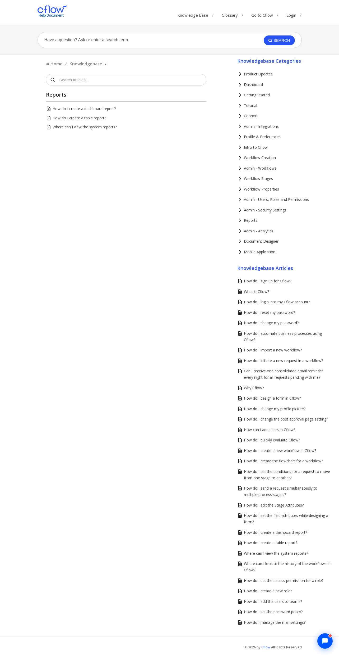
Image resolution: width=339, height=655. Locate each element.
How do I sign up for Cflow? (267, 280)
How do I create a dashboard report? (84, 108)
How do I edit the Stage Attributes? (274, 505)
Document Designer (261, 241)
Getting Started (257, 94)
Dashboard (253, 84)
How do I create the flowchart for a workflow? (283, 460)
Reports (250, 220)
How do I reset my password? (269, 312)
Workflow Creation (260, 157)
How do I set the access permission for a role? (283, 580)
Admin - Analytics (258, 230)
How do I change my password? (271, 322)
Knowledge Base (192, 13)
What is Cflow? (256, 291)
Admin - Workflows (260, 168)
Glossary (230, 13)
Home (56, 64)
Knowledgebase (85, 64)
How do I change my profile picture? (274, 408)
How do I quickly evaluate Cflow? (272, 439)
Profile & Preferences (262, 136)
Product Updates (258, 73)
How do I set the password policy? (273, 611)
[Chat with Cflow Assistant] (325, 641)
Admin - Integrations (261, 126)
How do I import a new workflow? (273, 350)
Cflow (266, 647)
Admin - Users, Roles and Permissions (276, 199)
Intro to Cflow (256, 147)
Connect (251, 115)
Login (291, 15)
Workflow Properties (261, 189)
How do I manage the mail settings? (274, 622)
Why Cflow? (254, 387)
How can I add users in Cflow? (269, 429)
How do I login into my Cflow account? (277, 301)
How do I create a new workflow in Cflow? (280, 450)
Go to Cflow (262, 13)
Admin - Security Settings (265, 210)
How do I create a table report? (79, 117)
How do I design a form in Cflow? (272, 398)
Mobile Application (259, 251)
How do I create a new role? (268, 590)
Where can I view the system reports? (85, 126)
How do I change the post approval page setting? (286, 419)
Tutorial (250, 105)
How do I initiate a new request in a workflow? (283, 360)
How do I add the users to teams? (273, 601)
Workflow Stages (258, 178)
